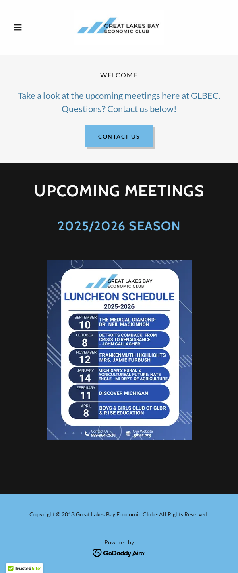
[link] (119, 27)
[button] (26, 27)
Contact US (119, 136)
